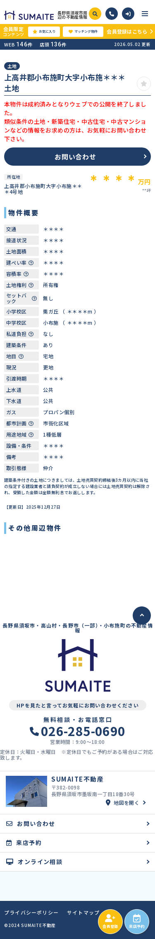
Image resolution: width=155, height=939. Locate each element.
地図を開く (122, 802)
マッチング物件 (83, 31)
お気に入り (44, 31)
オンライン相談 (34, 861)
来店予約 (136, 921)
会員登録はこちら (127, 31)
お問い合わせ (75, 157)
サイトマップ (83, 912)
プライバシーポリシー (31, 912)
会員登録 (110, 921)
